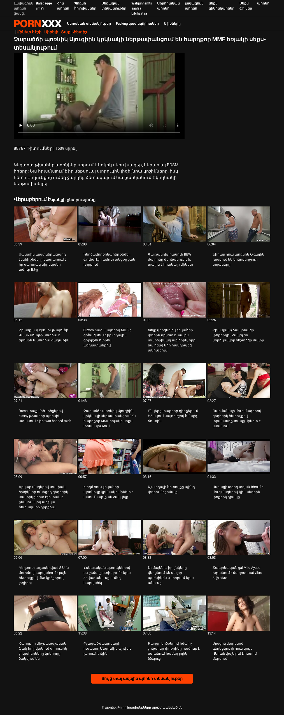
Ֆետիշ (80, 32)
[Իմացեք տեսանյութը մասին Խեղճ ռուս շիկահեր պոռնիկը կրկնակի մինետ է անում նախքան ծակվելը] (109, 456)
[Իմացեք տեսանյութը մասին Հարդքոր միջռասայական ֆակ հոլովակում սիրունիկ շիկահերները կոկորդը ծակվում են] (45, 613)
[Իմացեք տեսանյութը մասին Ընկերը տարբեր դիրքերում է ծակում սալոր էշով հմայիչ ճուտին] (174, 380)
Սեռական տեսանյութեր (89, 24)
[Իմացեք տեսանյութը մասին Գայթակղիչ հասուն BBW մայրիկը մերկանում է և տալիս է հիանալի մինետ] (174, 224)
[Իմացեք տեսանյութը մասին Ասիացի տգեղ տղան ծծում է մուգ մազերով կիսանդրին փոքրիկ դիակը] (239, 456)
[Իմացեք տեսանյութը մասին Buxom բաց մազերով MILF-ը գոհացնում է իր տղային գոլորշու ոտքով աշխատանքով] (109, 300)
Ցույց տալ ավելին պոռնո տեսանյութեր (142, 678)
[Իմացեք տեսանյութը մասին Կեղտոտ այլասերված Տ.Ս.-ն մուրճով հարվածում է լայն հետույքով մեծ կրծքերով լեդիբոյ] (45, 537)
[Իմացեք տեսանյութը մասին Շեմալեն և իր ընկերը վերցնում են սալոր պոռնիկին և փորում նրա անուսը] (174, 537)
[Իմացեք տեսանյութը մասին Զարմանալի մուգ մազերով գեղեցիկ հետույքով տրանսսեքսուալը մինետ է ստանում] (239, 380)
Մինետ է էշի (29, 32)
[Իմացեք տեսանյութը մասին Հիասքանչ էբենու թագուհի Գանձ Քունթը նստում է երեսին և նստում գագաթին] (45, 300)
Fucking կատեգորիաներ (137, 24)
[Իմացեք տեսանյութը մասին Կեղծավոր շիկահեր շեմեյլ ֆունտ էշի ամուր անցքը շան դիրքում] (109, 224)
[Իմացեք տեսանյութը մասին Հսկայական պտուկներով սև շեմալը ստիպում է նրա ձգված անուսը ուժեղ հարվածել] (109, 537)
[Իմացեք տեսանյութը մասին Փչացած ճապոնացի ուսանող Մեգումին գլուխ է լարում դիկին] (109, 613)
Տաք (65, 32)
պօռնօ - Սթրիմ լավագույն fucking (38, 23)
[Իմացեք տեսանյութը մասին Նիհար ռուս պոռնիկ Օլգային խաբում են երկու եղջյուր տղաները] (239, 224)
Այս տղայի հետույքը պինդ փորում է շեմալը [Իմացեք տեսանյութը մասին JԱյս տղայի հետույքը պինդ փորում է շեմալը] (171, 489)
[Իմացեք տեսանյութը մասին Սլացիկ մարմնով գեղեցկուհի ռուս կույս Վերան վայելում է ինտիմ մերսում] (239, 613)
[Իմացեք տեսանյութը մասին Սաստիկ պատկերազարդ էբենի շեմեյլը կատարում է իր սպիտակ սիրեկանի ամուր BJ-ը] (45, 224)
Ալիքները (172, 24)
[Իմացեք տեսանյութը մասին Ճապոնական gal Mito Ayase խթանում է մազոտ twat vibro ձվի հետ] (239, 537)
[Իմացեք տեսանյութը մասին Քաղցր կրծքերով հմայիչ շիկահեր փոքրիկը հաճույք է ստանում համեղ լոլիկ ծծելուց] (174, 613)
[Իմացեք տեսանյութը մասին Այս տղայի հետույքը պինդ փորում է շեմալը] (174, 456)
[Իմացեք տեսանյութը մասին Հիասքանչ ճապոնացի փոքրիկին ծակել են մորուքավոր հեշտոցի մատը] (239, 300)
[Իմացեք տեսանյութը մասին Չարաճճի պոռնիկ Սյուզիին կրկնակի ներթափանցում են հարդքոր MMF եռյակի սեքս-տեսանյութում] (109, 380)
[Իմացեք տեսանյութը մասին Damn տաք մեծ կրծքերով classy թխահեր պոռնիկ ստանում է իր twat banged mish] (45, 380)
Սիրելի (51, 32)
